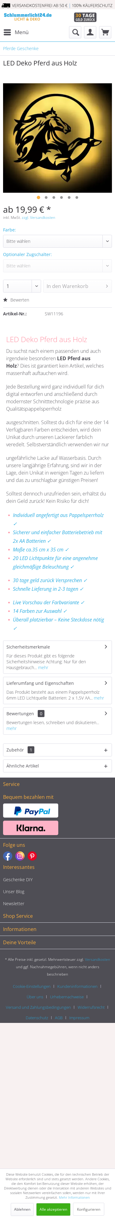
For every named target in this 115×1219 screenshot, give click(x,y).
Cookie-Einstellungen (32, 986)
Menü (16, 31)
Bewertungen (20, 713)
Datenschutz (37, 1017)
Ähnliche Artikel (22, 766)
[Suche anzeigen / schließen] (75, 32)
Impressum (79, 1017)
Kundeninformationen (77, 986)
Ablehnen (22, 1209)
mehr (42, 667)
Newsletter (13, 903)
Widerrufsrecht (91, 1007)
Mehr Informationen (74, 1197)
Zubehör (20, 750)
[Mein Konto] (90, 32)
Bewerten (16, 300)
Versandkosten (97, 959)
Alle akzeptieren (53, 1209)
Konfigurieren (88, 1209)
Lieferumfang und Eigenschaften (40, 683)
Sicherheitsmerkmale (28, 647)
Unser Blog (13, 891)
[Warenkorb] (105, 32)
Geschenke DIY (18, 879)
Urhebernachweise (67, 997)
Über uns (35, 997)
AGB (59, 1017)
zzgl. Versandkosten (38, 217)
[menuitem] (16, 32)
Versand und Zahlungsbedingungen (38, 1007)
